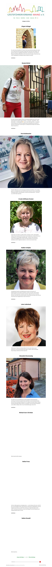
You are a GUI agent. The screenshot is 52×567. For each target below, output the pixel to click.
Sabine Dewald (26, 518)
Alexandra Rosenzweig (26, 356)
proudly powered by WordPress (20, 565)
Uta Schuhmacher (26, 133)
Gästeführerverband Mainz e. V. (11, 565)
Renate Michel (26, 63)
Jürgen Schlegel (26, 26)
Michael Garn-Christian (26, 412)
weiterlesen (13, 58)
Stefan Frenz (26, 461)
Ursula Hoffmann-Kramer (26, 199)
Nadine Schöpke (26, 248)
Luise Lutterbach (26, 304)
